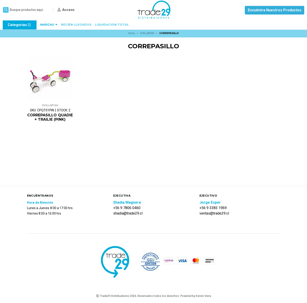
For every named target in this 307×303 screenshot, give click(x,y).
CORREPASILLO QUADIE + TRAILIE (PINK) (50, 117)
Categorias (20, 24)
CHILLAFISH (147, 33)
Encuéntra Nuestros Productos (274, 10)
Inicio (131, 33)
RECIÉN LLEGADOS (76, 24)
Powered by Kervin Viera (195, 296)
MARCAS (48, 24)
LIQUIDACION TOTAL (112, 24)
